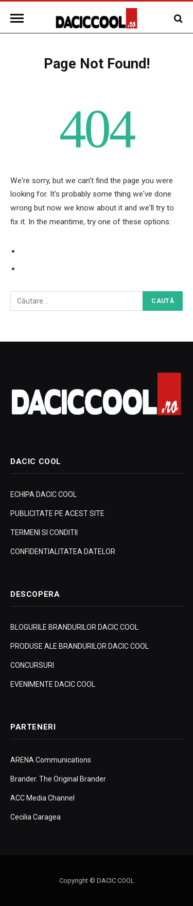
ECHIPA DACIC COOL (43, 494)
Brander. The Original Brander (58, 779)
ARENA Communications (50, 760)
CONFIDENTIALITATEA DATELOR (62, 551)
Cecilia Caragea (35, 817)
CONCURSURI (32, 665)
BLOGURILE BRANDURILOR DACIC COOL (74, 627)
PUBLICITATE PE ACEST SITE (57, 513)
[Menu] (18, 18)
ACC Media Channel (42, 798)
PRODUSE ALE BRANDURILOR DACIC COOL (79, 646)
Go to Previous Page (58, 251)
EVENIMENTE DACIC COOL (52, 684)
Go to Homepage (52, 268)
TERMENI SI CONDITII (44, 532)
